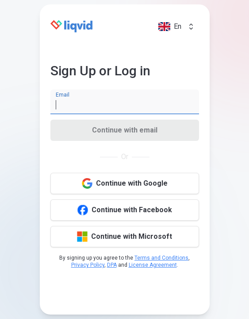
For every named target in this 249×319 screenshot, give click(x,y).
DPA (112, 265)
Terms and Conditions (161, 258)
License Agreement (153, 265)
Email (62, 95)
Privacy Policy (87, 265)
